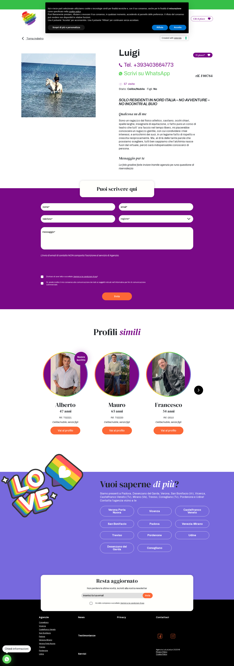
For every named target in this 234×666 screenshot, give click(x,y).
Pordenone (154, 535)
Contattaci (162, 617)
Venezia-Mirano (192, 523)
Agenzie (44, 617)
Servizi (82, 654)
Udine (192, 535)
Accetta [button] (177, 27)
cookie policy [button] (75, 11)
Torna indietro (32, 38)
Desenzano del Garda (117, 548)
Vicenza (154, 511)
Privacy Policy (161, 652)
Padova (155, 523)
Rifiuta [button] (160, 27)
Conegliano (154, 547)
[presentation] (63, 266)
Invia (117, 296)
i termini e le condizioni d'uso (85, 277)
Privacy (121, 617)
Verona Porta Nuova (117, 511)
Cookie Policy (161, 654)
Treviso (117, 535)
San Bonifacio (117, 523)
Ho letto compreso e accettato (119, 603)
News (81, 617)
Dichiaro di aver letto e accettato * (72, 277)
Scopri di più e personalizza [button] (66, 27)
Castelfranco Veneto (192, 511)
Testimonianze (87, 635)
